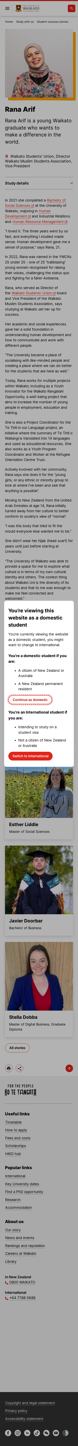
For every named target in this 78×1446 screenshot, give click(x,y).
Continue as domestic (30, 699)
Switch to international (30, 756)
